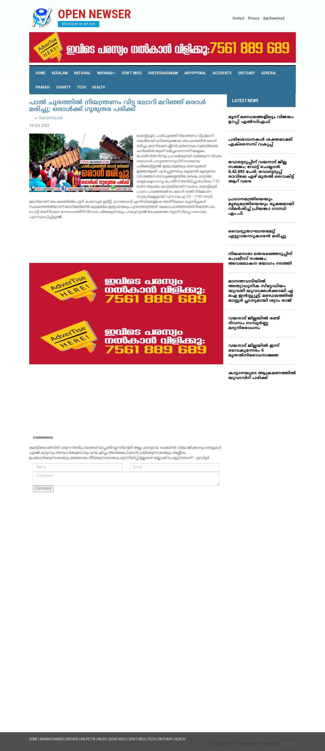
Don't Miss (132, 73)
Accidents (222, 73)
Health (98, 87)
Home (40, 73)
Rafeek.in (288, 744)
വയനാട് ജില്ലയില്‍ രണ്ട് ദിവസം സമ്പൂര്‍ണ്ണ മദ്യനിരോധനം (254, 323)
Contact (238, 18)
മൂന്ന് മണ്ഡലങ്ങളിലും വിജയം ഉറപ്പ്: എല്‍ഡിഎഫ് (261, 119)
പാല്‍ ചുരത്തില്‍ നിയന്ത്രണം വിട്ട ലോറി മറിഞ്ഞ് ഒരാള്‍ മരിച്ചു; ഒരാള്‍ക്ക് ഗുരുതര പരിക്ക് (117, 106)
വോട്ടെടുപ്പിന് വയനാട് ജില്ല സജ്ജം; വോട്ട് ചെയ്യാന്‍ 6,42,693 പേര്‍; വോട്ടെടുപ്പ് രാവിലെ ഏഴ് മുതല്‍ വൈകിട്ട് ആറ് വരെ (261, 172)
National (82, 73)
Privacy (253, 18)
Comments (43, 438)
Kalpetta (87, 739)
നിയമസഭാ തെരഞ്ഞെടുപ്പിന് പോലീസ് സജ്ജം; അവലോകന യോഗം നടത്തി (260, 259)
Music (102, 739)
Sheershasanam (163, 73)
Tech (81, 87)
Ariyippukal (195, 73)
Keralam (60, 73)
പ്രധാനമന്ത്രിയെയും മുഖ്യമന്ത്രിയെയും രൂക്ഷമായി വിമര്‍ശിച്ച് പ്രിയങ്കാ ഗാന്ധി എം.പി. (261, 206)
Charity (63, 87)
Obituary (246, 73)
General (269, 73)
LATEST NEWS (245, 100)
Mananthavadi (51, 118)
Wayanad (106, 73)
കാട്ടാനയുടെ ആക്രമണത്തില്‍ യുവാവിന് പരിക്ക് (262, 376)
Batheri (72, 739)
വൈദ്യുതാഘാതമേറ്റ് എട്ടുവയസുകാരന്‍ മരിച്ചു (257, 234)
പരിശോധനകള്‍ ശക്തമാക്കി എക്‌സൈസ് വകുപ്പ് (260, 142)
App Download (273, 18)
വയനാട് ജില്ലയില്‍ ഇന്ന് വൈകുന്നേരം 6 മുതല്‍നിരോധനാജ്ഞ (253, 350)
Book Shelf (118, 739)
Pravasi (43, 87)
